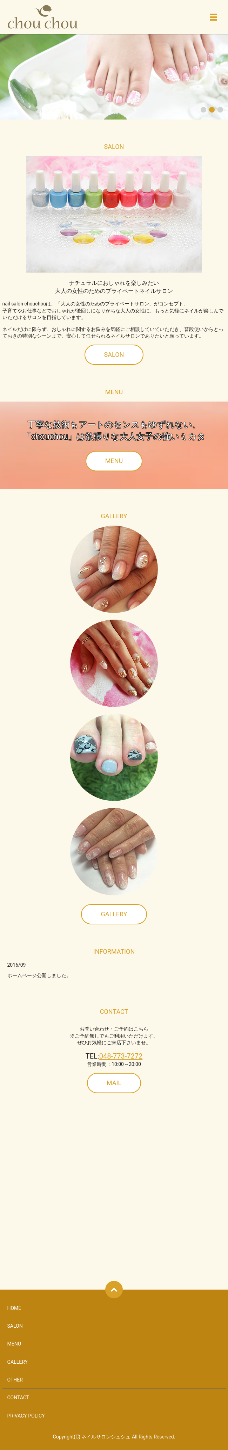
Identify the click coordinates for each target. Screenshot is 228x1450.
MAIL (114, 1083)
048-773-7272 (120, 1056)
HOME (14, 1308)
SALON (114, 354)
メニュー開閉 (213, 17)
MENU (114, 461)
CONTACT (18, 1397)
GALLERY (114, 914)
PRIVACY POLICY (26, 1416)
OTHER (15, 1380)
